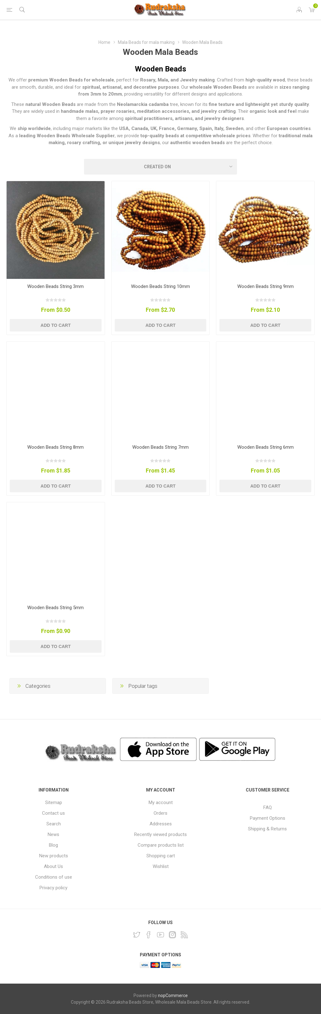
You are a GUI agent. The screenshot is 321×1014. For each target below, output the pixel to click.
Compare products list (161, 845)
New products (53, 856)
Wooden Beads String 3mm (55, 286)
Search (53, 824)
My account (161, 802)
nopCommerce (173, 995)
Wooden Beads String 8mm (55, 447)
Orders (160, 813)
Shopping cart (160, 856)
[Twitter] (137, 935)
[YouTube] (160, 935)
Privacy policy (53, 888)
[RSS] (184, 935)
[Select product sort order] (160, 167)
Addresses (161, 824)
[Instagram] (172, 935)
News (53, 834)
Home (104, 42)
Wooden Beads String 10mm (160, 286)
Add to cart (55, 325)
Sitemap (53, 802)
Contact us (53, 813)
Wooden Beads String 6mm (265, 447)
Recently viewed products (160, 834)
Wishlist (161, 866)
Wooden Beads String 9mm (265, 286)
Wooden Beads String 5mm (55, 607)
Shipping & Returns (267, 829)
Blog (53, 845)
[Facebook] (149, 935)
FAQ (267, 807)
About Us (53, 866)
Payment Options (267, 818)
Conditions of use (53, 877)
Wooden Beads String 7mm (160, 447)
